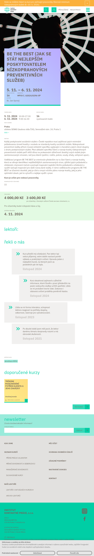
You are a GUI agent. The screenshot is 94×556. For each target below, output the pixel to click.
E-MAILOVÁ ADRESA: (9, 426)
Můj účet (53, 443)
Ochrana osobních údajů (61, 452)
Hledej (46, 9)
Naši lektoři (10, 484)
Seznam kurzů (11, 452)
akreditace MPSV (11, 361)
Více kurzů (79, 407)
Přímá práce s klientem (16, 458)
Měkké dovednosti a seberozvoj (20, 464)
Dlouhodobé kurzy (14, 475)
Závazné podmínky (57, 461)
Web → (6, 132)
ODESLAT (79, 430)
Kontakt (53, 478)
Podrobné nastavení (10, 553)
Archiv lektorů (13, 496)
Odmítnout (37, 553)
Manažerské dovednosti (17, 469)
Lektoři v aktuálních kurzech (20, 490)
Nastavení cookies (58, 469)
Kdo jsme (8, 443)
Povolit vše (74, 553)
